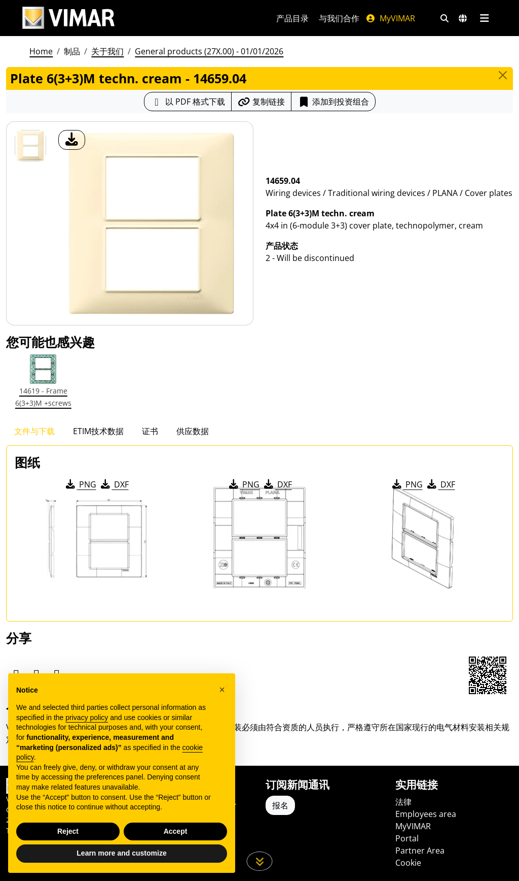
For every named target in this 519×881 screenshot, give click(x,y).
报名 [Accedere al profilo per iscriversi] (280, 805)
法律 (403, 801)
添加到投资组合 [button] (333, 101)
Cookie (408, 862)
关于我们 (107, 51)
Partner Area (419, 850)
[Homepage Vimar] (68, 18)
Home (41, 51)
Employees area (425, 814)
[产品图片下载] (71, 140)
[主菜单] (484, 18)
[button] (222, 689)
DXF (114, 484)
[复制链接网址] (261, 101)
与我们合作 (339, 18)
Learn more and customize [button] (121, 853)
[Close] (503, 75)
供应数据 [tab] (192, 431)
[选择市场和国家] (463, 18)
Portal (407, 838)
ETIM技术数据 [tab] (98, 431)
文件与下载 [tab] (34, 431)
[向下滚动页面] (260, 861)
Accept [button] (176, 831)
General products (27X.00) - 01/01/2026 (209, 51)
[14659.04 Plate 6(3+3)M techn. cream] (30, 145)
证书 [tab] (150, 431)
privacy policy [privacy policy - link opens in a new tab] (86, 717)
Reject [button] (68, 831)
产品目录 (292, 18)
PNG (80, 484)
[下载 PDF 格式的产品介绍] (188, 101)
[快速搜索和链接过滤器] (444, 18)
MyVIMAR (390, 18)
